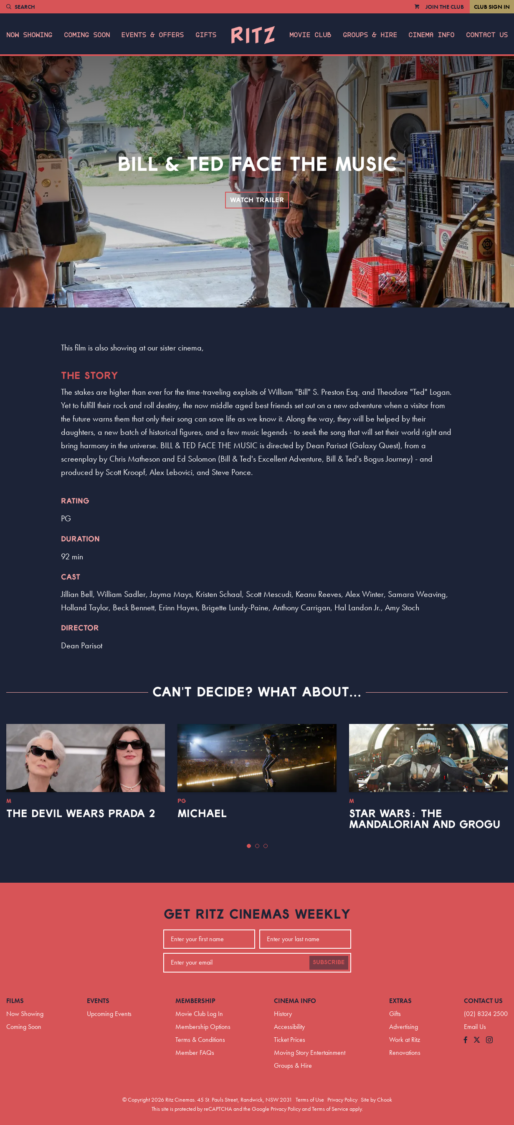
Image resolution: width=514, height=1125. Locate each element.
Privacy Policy (342, 1099)
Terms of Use (310, 1099)
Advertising (403, 1026)
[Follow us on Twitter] (476, 1040)
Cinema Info (431, 35)
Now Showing (29, 35)
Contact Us (487, 35)
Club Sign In (492, 6)
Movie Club (310, 35)
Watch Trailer (257, 200)
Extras (400, 1000)
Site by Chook (376, 1099)
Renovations (404, 1052)
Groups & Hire (370, 35)
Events (98, 1000)
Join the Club (444, 6)
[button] (249, 846)
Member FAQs (194, 1052)
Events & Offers (152, 35)
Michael (202, 813)
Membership (195, 1000)
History (283, 1013)
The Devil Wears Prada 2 (80, 813)
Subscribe (329, 962)
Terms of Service (330, 1108)
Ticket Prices (289, 1039)
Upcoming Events (109, 1013)
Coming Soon (87, 35)
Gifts (205, 35)
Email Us (475, 1026)
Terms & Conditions (200, 1039)
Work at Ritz (404, 1039)
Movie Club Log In (199, 1013)
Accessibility (289, 1026)
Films (15, 1000)
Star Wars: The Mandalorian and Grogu (424, 819)
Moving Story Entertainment (309, 1052)
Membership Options (202, 1026)
